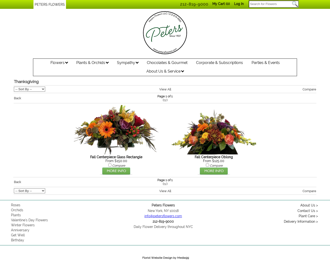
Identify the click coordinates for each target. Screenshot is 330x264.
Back (17, 98)
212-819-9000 (194, 4)
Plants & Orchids (92, 62)
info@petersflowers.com (163, 216)
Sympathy (128, 62)
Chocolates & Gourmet (167, 62)
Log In (239, 4)
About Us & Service (165, 71)
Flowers (59, 62)
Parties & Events (266, 62)
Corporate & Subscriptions (219, 62)
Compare (309, 89)
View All (165, 89)
